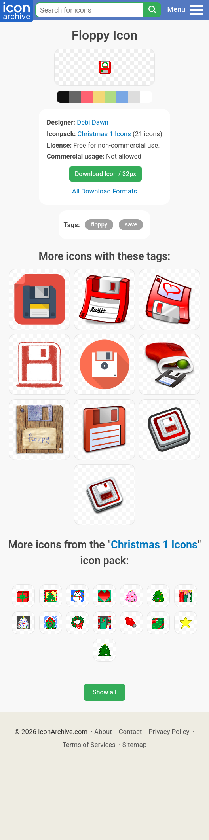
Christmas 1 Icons (104, 134)
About (103, 732)
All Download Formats (104, 191)
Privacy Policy (168, 732)
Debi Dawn (92, 122)
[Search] (152, 9)
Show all (104, 692)
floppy (99, 224)
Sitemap (134, 745)
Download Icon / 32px (105, 174)
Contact (130, 732)
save (131, 224)
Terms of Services (89, 745)
